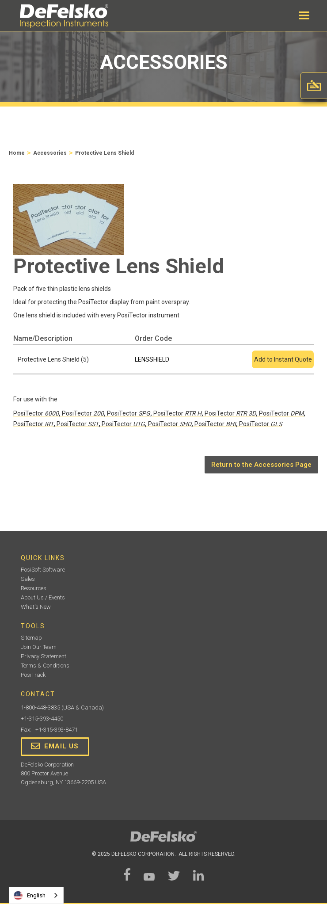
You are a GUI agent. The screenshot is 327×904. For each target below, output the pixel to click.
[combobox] (36, 895)
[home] (61, 16)
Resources (33, 588)
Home (17, 153)
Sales (28, 579)
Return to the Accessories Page (261, 465)
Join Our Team (39, 647)
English (30, 895)
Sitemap (31, 637)
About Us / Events (43, 597)
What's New (36, 606)
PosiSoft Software (43, 569)
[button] (304, 15)
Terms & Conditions (45, 665)
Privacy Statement (43, 656)
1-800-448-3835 (40, 707)
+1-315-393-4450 (42, 718)
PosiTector (36, 413)
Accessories (50, 153)
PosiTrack (33, 674)
